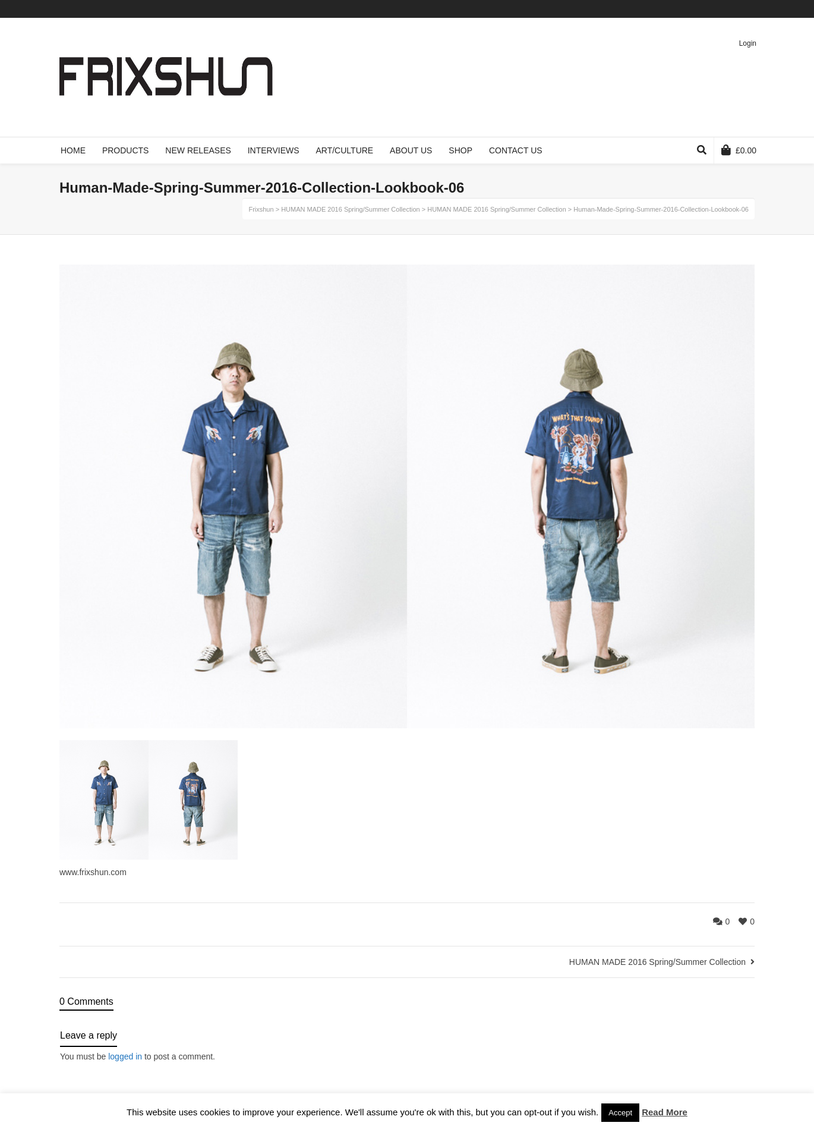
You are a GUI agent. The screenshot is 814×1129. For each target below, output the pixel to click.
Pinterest (736, 9)
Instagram (753, 9)
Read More (664, 1112)
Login (747, 43)
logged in (125, 1056)
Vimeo (719, 9)
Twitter (684, 9)
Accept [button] (620, 1112)
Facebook (702, 9)
